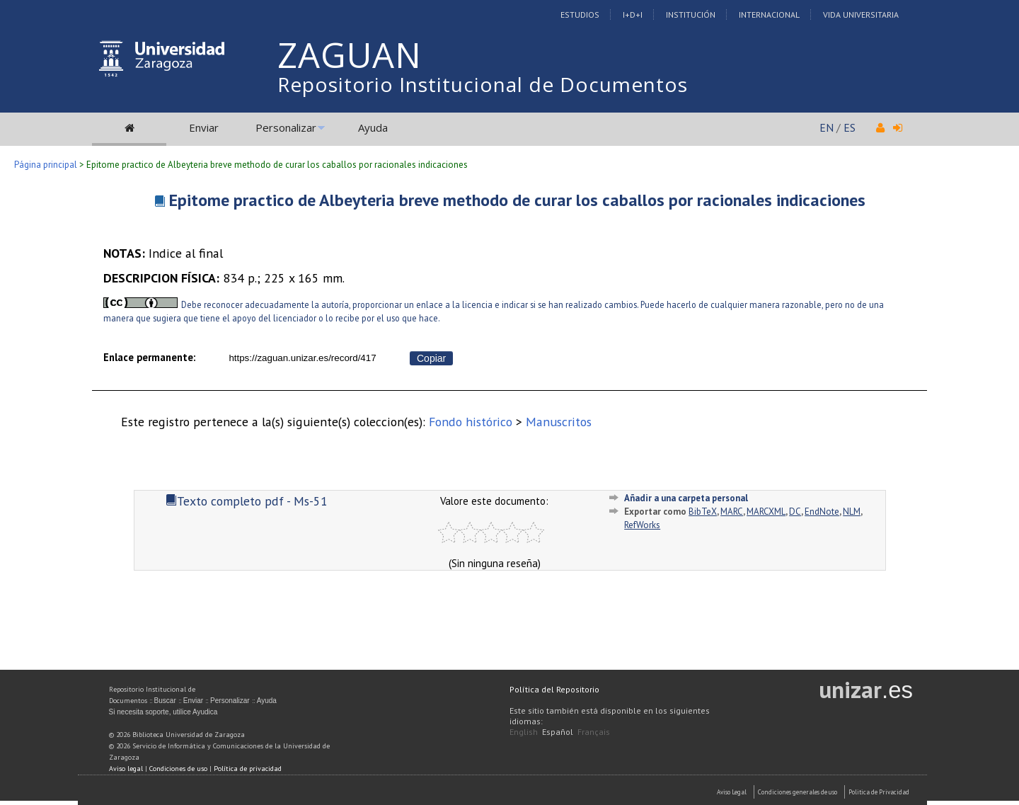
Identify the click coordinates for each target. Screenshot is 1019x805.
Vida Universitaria (861, 14)
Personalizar (285, 127)
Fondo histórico (470, 421)
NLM (851, 512)
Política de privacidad (248, 768)
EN (826, 127)
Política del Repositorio (554, 689)
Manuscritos (559, 421)
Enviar (204, 127)
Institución (690, 14)
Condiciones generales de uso (797, 792)
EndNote (822, 512)
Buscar (165, 700)
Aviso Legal (732, 792)
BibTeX (703, 512)
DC (795, 512)
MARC (731, 512)
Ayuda (373, 127)
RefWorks (642, 525)
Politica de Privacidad (878, 792)
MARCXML (766, 512)
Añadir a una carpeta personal (686, 498)
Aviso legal (126, 768)
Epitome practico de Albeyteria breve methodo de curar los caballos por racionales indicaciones (517, 200)
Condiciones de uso (178, 768)
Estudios (579, 14)
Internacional (769, 14)
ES (850, 127)
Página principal (45, 165)
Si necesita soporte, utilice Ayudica (163, 712)
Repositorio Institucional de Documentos (482, 84)
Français (593, 731)
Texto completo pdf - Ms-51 (247, 501)
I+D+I (633, 14)
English (524, 731)
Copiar (431, 358)
